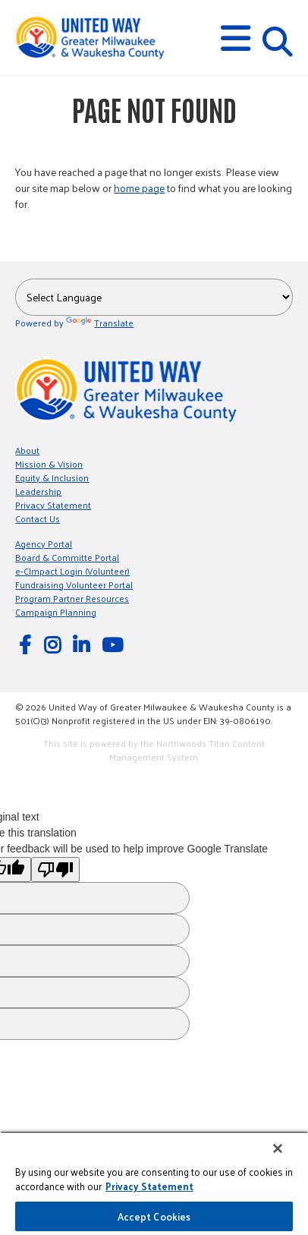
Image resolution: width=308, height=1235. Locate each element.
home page (139, 187)
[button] (235, 38)
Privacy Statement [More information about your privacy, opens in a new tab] (149, 1186)
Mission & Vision (49, 463)
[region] (154, 1183)
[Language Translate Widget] (153, 297)
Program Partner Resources (72, 598)
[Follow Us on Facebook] (27, 644)
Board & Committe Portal (67, 557)
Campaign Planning (55, 611)
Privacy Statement (53, 504)
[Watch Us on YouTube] (114, 644)
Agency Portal (43, 543)
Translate (100, 322)
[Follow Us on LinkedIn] (83, 644)
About (27, 450)
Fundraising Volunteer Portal (74, 584)
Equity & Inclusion (52, 477)
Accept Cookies (154, 1216)
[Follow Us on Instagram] (54, 644)
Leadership (38, 491)
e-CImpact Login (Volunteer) (72, 570)
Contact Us (37, 518)
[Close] (277, 1148)
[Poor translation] (55, 869)
